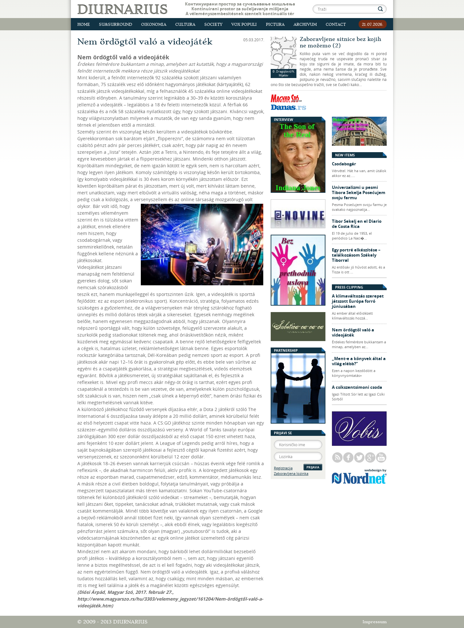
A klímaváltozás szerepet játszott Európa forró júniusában (358, 301)
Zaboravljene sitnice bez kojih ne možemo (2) (340, 42)
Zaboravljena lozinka (291, 473)
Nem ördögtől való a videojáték (353, 332)
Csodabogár (344, 164)
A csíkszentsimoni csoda (357, 387)
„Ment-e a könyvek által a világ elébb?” (359, 361)
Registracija (283, 468)
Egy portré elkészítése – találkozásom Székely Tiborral (356, 255)
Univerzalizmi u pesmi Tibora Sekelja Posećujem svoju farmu (358, 192)
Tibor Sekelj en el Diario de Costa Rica (357, 223)
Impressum (374, 621)
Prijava (312, 467)
